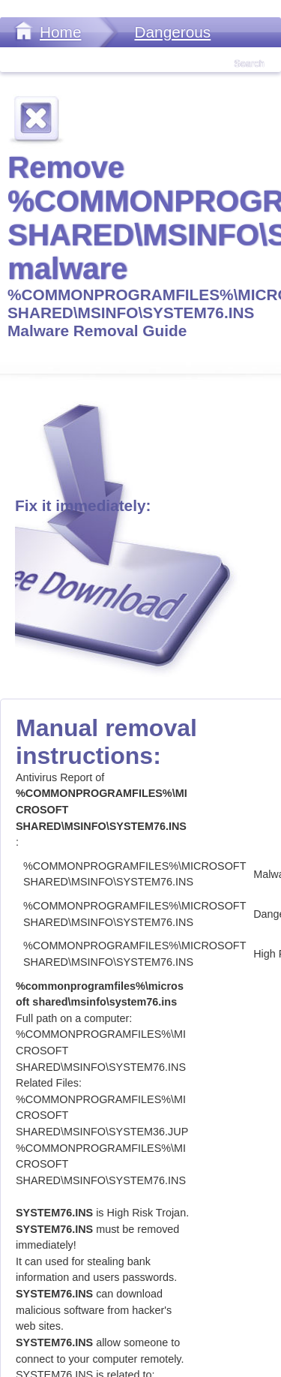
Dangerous (172, 32)
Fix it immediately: (83, 505)
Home (60, 32)
